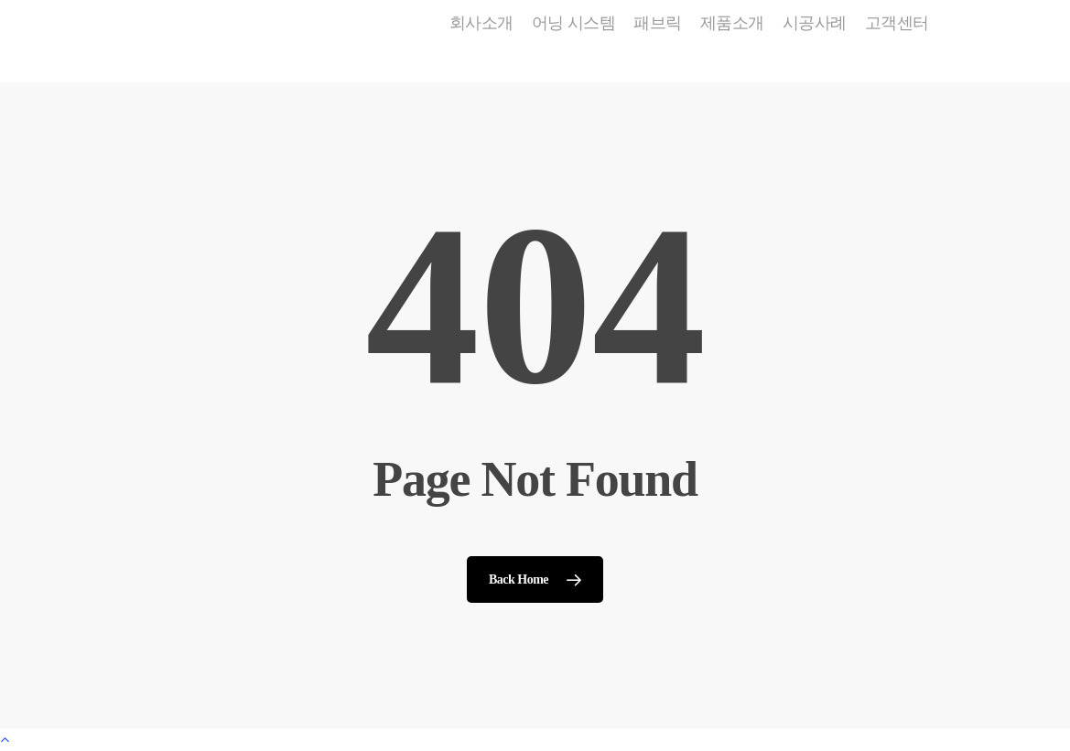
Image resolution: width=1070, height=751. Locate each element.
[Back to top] (535, 740)
